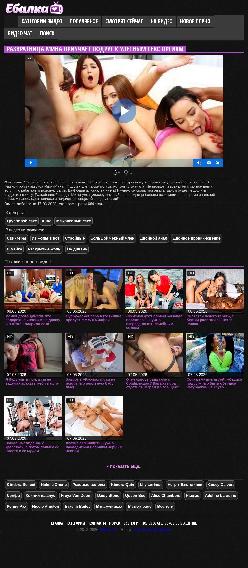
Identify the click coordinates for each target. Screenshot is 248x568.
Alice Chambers (165, 495)
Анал (46, 221)
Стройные (75, 238)
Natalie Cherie (54, 485)
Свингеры (16, 238)
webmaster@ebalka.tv (153, 530)
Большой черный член (112, 238)
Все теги (165, 506)
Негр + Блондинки (185, 485)
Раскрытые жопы (45, 249)
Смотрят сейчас (124, 21)
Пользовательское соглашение (169, 523)
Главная (11, 21)
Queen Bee (135, 495)
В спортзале (139, 506)
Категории (76, 523)
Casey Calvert (221, 485)
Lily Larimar (151, 485)
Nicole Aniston (45, 506)
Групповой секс (22, 221)
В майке (14, 249)
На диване (77, 249)
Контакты (97, 523)
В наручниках (109, 506)
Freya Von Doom (76, 495)
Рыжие (192, 495)
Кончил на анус (40, 495)
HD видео (162, 21)
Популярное (84, 21)
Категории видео (42, 21)
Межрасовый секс (73, 221)
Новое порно (195, 21)
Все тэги (131, 523)
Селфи (13, 495)
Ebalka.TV (108, 530)
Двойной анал (153, 238)
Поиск (47, 33)
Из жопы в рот (46, 238)
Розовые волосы (88, 485)
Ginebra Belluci (21, 485)
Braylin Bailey (78, 506)
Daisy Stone (108, 495)
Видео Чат (20, 33)
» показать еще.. (124, 466)
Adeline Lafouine (220, 495)
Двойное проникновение (197, 238)
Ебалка (57, 523)
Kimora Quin (122, 485)
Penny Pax (16, 506)
